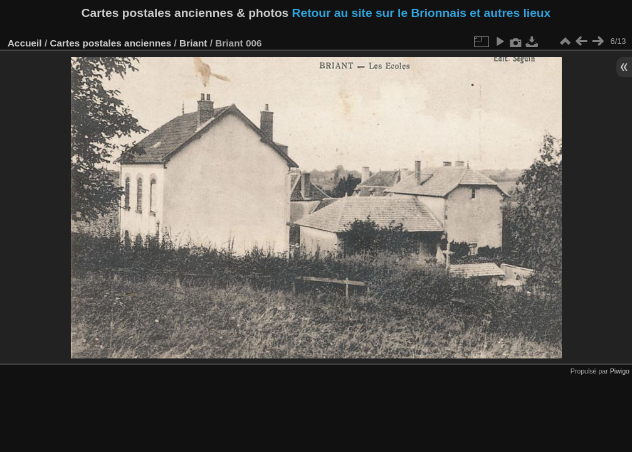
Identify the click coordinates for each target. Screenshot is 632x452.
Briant (193, 43)
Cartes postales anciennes (110, 43)
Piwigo (619, 371)
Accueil (25, 43)
